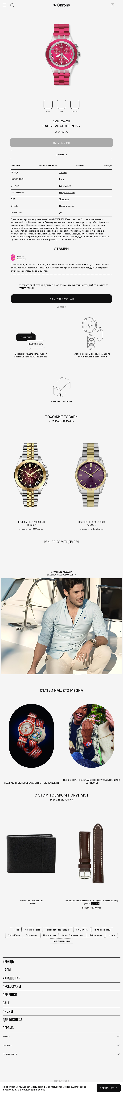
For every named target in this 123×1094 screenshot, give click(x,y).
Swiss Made (14, 935)
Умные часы (82, 929)
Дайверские (95, 935)
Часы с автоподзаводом (58, 929)
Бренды (9, 961)
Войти (60, 306)
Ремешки (10, 994)
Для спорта (31, 935)
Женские (64, 199)
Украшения (11, 978)
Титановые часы (102, 929)
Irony (61, 179)
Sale (6, 1003)
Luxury (111, 935)
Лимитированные (61, 940)
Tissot (15, 929)
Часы (7, 969)
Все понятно (108, 1088)
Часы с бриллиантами (72, 935)
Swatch (63, 172)
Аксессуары (12, 986)
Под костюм (49, 935)
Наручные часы (67, 192)
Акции (8, 1011)
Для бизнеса (12, 1019)
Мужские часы (32, 929)
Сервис (8, 1027)
